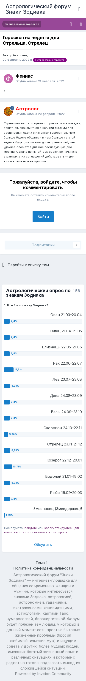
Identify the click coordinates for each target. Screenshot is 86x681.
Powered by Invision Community (43, 673)
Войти (43, 216)
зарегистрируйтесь (58, 528)
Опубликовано (40, 81)
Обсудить (43, 544)
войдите (31, 528)
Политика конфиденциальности (43, 568)
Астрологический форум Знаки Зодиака (39, 9)
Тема (41, 562)
